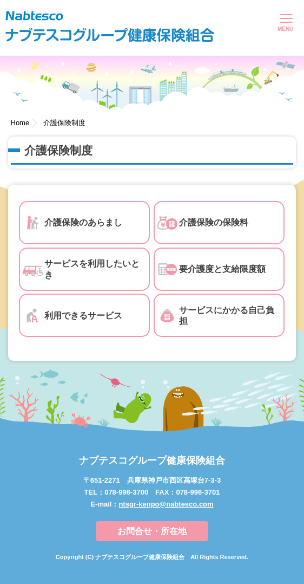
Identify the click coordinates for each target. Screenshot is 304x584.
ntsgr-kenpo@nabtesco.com (165, 504)
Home (20, 123)
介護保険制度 (64, 123)
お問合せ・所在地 (152, 531)
